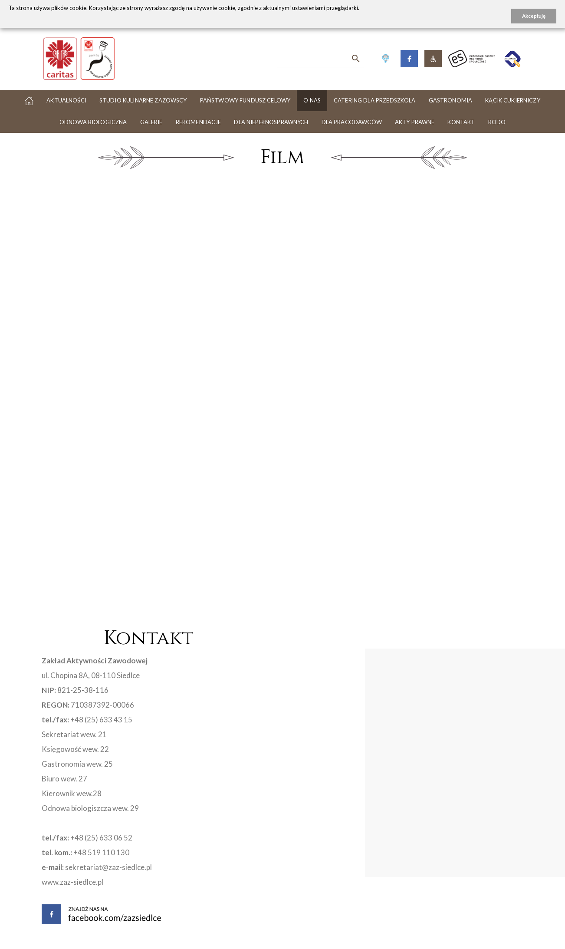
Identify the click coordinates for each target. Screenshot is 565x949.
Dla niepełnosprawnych (271, 122)
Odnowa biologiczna (93, 122)
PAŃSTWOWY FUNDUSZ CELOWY (245, 100)
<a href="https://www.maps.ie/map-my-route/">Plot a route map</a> (365, 805)
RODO (497, 122)
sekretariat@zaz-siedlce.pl (108, 867)
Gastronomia (451, 100)
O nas (312, 100)
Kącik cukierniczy (512, 100)
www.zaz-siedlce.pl (72, 881)
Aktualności (66, 100)
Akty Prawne (415, 122)
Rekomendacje (198, 122)
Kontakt (461, 122)
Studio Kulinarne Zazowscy (143, 100)
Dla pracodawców (352, 122)
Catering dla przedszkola (375, 100)
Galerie (151, 122)
